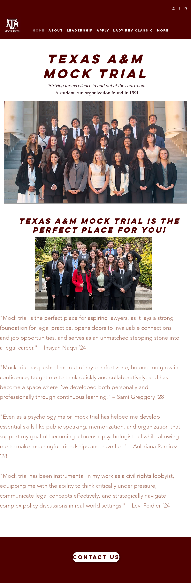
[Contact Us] (96, 557)
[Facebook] (179, 8)
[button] (95, 152)
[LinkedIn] (185, 8)
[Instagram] (173, 8)
